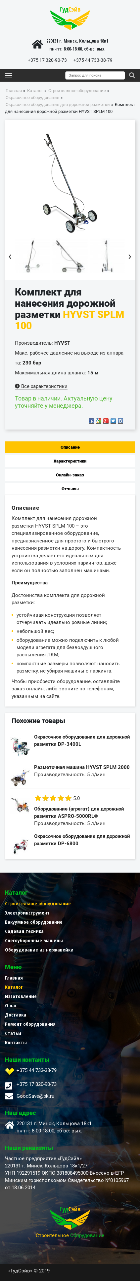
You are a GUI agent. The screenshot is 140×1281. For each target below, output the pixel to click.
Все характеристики (41, 386)
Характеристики (70, 461)
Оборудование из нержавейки (39, 949)
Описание (70, 447)
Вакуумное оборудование (34, 921)
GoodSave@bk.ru (35, 1096)
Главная (14, 977)
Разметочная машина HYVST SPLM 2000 (82, 767)
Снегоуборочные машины (34, 940)
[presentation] (10, 255)
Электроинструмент (27, 912)
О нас (11, 1005)
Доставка (15, 1014)
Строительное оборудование (38, 903)
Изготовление (21, 996)
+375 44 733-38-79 (93, 60)
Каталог (14, 987)
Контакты (16, 1042)
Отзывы (70, 488)
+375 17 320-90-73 (47, 60)
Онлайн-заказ (70, 474)
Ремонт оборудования (30, 1024)
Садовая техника (24, 931)
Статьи (13, 1033)
